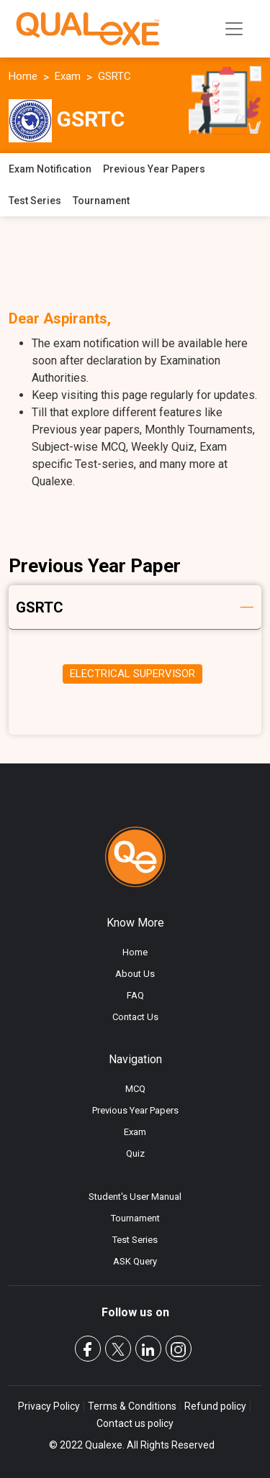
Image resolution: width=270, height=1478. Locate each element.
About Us (135, 973)
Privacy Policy (50, 1406)
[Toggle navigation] (234, 28)
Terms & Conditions (132, 1406)
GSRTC (114, 76)
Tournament (101, 200)
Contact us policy (135, 1423)
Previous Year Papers (154, 169)
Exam (68, 76)
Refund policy (215, 1406)
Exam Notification (50, 169)
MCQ (135, 1088)
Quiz (135, 1153)
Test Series (35, 200)
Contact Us (135, 1016)
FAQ (135, 995)
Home (23, 76)
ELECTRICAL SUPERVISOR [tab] (132, 673)
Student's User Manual (135, 1196)
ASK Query (135, 1261)
